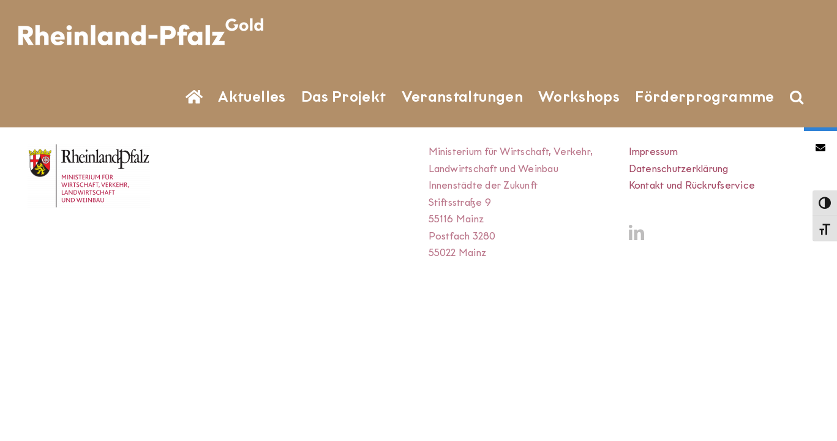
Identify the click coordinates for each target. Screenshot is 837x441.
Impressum (653, 151)
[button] (812, 95)
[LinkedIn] (636, 232)
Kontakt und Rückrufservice (692, 185)
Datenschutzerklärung (679, 169)
